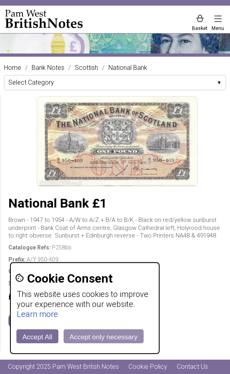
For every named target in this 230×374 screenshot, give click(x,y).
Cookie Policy (147, 366)
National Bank (127, 68)
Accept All (37, 337)
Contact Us (192, 366)
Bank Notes (48, 68)
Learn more (37, 314)
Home (12, 68)
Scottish (86, 68)
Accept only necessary (104, 337)
